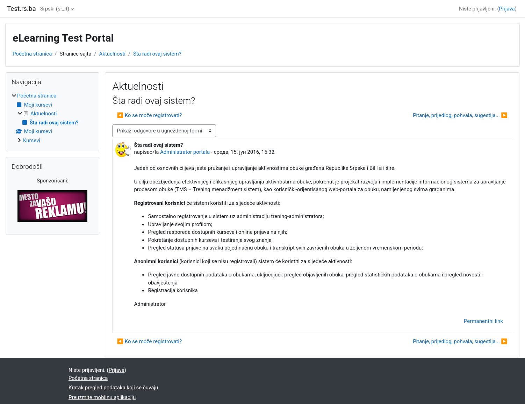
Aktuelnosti (112, 54)
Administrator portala (185, 152)
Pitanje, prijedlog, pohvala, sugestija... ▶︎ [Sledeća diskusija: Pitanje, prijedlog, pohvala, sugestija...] (460, 115)
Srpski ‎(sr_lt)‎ (55, 9)
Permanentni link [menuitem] (483, 321)
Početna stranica (32, 54)
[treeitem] (52, 118)
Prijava (507, 9)
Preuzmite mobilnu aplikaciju (102, 397)
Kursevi (31, 140)
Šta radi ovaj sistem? (157, 54)
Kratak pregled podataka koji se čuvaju (113, 387)
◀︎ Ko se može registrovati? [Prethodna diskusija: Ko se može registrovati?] (149, 115)
